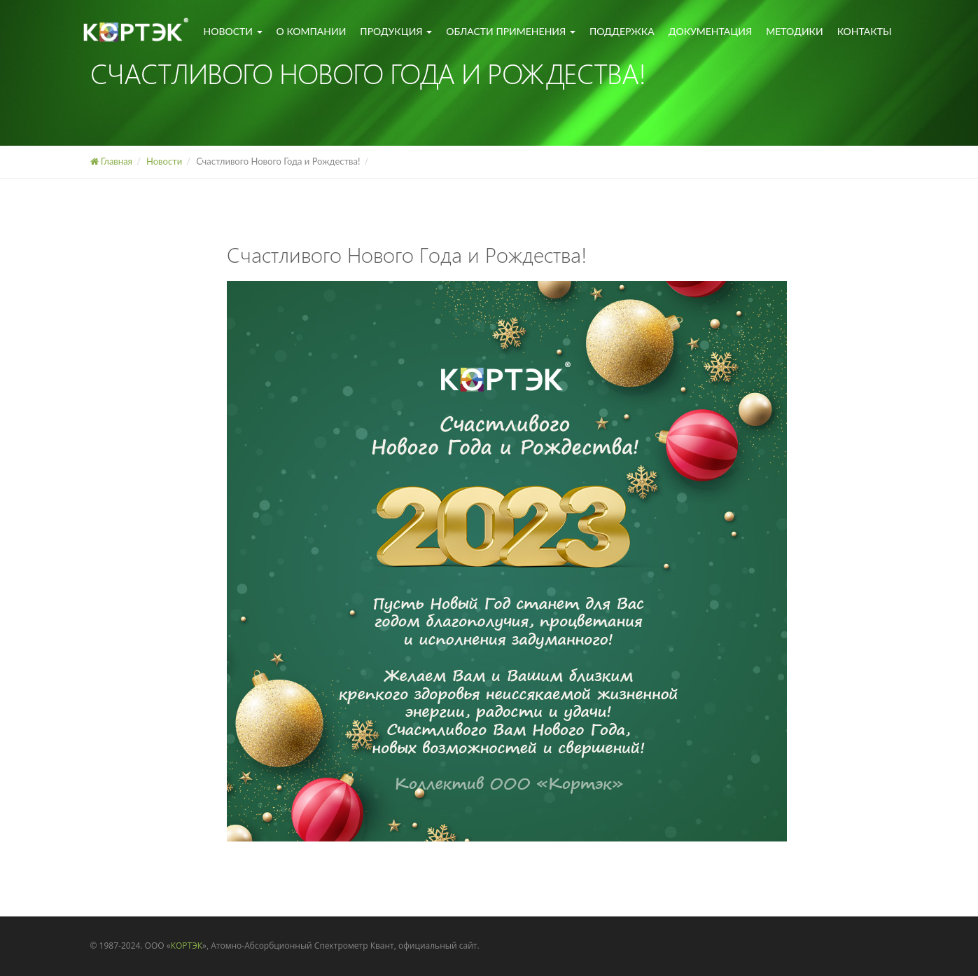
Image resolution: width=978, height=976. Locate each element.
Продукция (396, 31)
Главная (111, 161)
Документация (711, 31)
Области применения (510, 31)
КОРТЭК (186, 945)
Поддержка (622, 31)
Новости (233, 31)
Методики (794, 31)
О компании (312, 31)
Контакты (864, 31)
